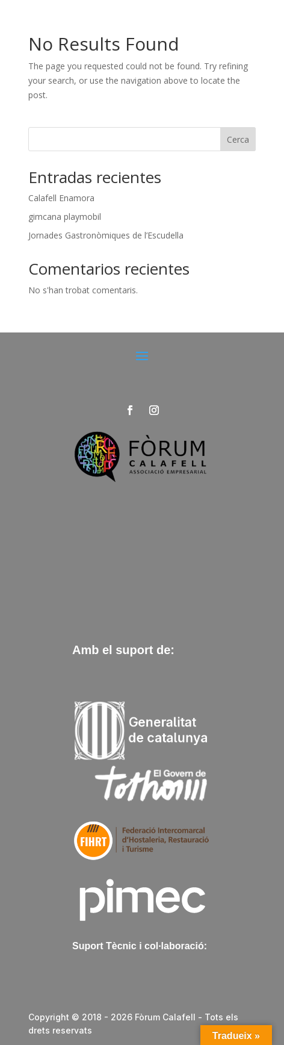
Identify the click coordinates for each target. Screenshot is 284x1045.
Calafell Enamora (61, 198)
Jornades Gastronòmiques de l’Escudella (106, 235)
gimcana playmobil (64, 216)
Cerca (238, 139)
